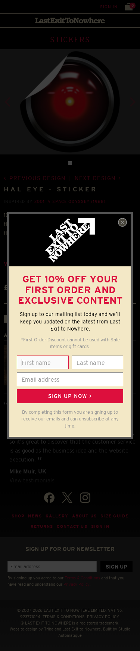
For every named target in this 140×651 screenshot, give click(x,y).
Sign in (109, 6)
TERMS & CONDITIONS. (64, 616)
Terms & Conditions (82, 578)
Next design (95, 178)
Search (22, 6)
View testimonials (32, 480)
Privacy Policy (76, 584)
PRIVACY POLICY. (103, 616)
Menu (7, 6)
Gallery (57, 516)
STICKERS (70, 39)
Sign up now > (69, 396)
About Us (84, 516)
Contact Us (72, 526)
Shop (18, 516)
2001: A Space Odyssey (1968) (70, 201)
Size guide (114, 516)
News (35, 516)
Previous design (37, 178)
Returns (42, 526)
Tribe (48, 629)
